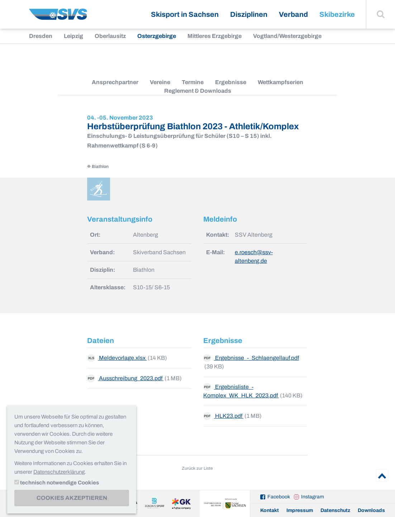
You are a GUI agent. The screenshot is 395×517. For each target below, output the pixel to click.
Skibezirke (337, 14)
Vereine (160, 82)
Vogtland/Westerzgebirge (287, 36)
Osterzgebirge (156, 36)
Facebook (278, 496)
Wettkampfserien (280, 82)
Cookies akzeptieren (72, 498)
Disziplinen (248, 14)
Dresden (40, 36)
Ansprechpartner (115, 82)
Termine (193, 82)
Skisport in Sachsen (185, 14)
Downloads (371, 510)
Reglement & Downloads (197, 91)
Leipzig (73, 36)
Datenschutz (335, 510)
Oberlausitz (110, 36)
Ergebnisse (230, 82)
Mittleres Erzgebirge (214, 36)
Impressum (299, 510)
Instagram (312, 496)
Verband (293, 14)
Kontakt (269, 510)
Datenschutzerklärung (59, 472)
